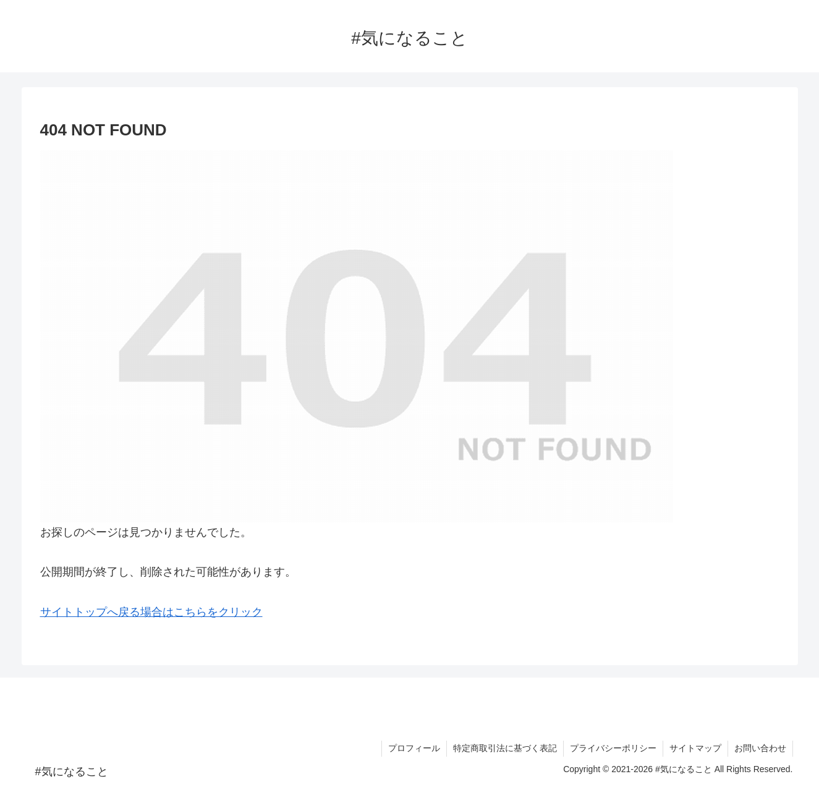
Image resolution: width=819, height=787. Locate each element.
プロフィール (414, 748)
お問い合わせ (760, 748)
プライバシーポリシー (613, 748)
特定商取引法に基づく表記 (505, 748)
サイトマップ (695, 748)
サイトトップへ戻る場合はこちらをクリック (151, 612)
